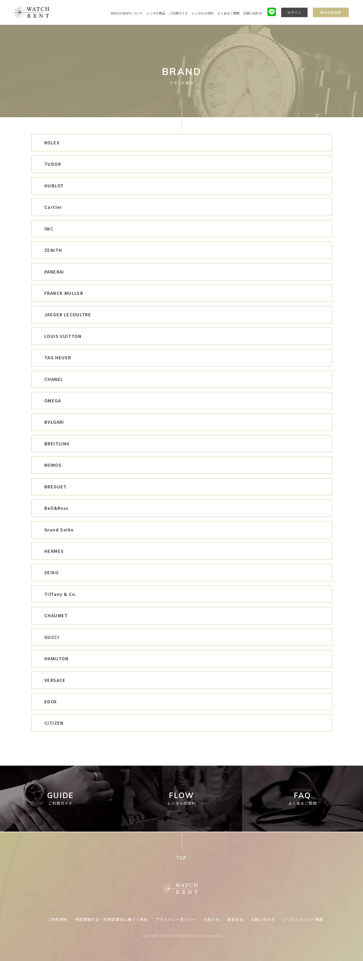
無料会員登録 (330, 12)
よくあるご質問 (228, 13)
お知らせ (212, 919)
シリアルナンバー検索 (302, 919)
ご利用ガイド (178, 13)
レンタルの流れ (203, 13)
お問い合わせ (252, 13)
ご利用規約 (57, 919)
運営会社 (235, 919)
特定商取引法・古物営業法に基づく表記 (111, 919)
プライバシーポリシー (175, 919)
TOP (181, 857)
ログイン (294, 12)
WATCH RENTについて (127, 13)
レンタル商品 (155, 13)
